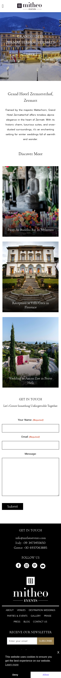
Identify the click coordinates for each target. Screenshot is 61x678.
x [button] (58, 652)
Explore (30, 54)
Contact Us (40, 621)
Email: (30, 437)
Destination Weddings (42, 610)
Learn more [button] (12, 664)
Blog (27, 621)
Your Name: (30, 420)
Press (17, 621)
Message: (30, 454)
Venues (21, 610)
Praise (47, 615)
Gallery (36, 615)
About (10, 610)
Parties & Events (17, 615)
